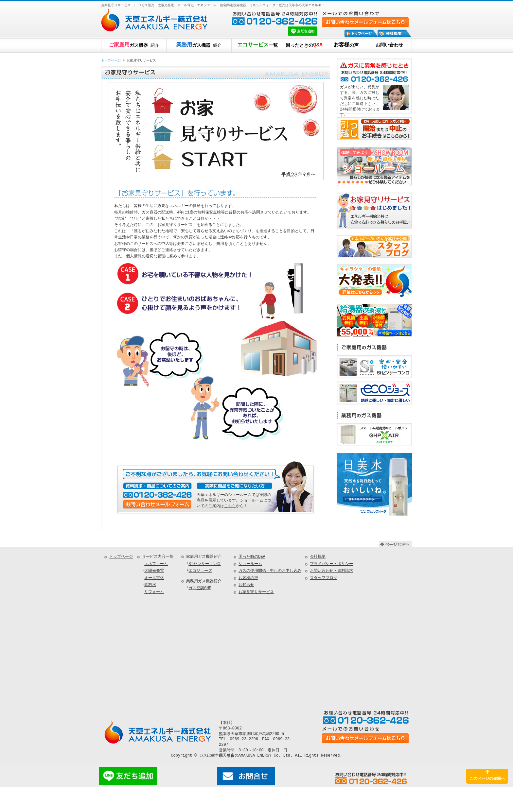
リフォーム (154, 592)
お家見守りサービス (256, 592)
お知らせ (246, 585)
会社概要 (318, 557)
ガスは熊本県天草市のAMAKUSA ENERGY (235, 755)
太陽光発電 (154, 571)
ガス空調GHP (199, 588)
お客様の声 (248, 578)
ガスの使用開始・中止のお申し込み (270, 571)
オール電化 (154, 578)
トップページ (111, 61)
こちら (230, 506)
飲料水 (150, 585)
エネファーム (156, 564)
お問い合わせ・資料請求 (331, 571)
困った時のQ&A (252, 557)
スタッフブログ (323, 578)
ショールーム (250, 564)
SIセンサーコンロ (204, 564)
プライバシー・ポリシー (331, 564)
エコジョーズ (200, 571)
